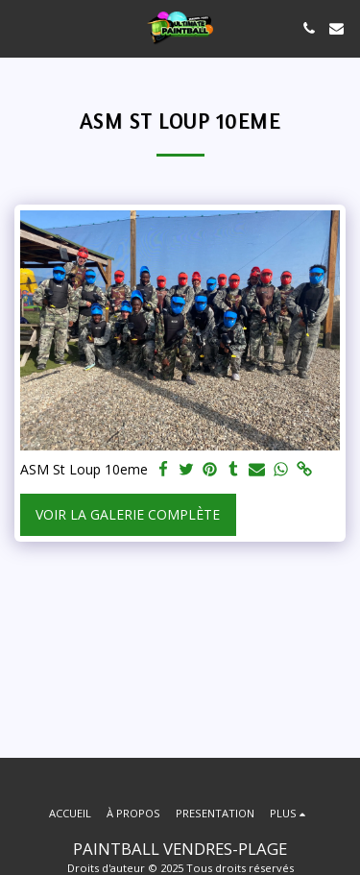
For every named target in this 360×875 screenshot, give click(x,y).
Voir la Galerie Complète (128, 514)
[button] (21, 27)
